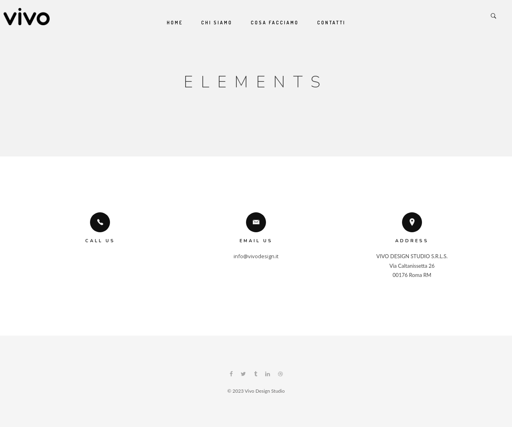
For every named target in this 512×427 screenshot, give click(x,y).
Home (175, 23)
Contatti (331, 23)
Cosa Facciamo (275, 23)
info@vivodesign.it (256, 256)
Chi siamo (216, 23)
